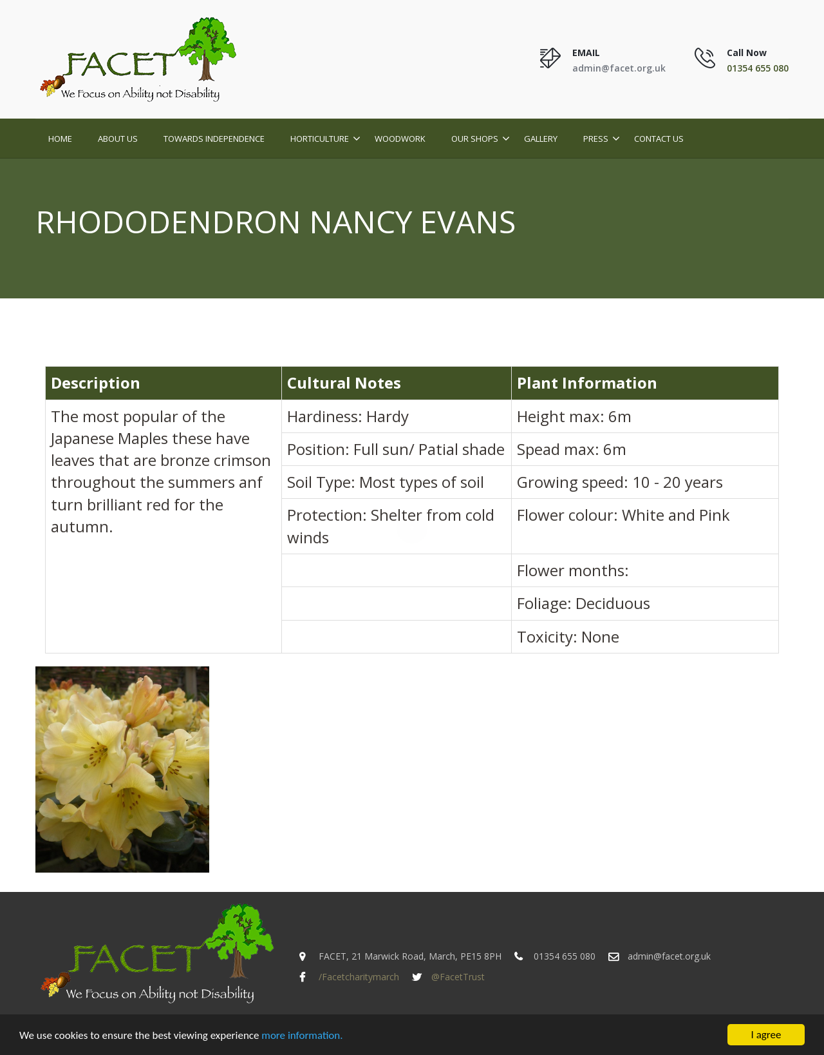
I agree (766, 1035)
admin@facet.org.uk (619, 68)
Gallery (540, 138)
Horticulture (319, 138)
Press (595, 138)
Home (60, 138)
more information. (301, 1035)
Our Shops (474, 138)
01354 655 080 (758, 68)
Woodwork (400, 138)
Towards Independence (214, 138)
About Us (118, 138)
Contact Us (659, 138)
